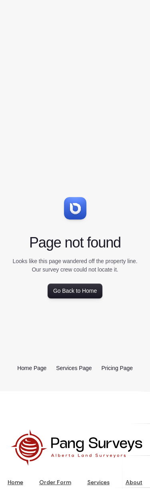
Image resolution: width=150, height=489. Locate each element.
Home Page (31, 368)
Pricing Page (117, 368)
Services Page (74, 368)
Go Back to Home (75, 291)
